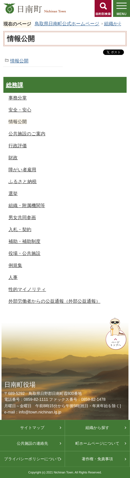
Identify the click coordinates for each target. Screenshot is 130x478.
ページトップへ (116, 333)
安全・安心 (19, 109)
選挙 (13, 193)
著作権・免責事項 (97, 459)
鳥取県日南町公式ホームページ (67, 23)
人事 (13, 277)
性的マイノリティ (27, 289)
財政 (13, 157)
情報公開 (19, 60)
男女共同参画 (22, 217)
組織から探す (97, 427)
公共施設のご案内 (26, 133)
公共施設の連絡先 (32, 443)
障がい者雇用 (22, 169)
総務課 (14, 85)
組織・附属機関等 (26, 205)
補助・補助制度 (24, 241)
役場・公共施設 (24, 253)
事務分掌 (17, 97)
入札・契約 (19, 229)
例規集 (15, 265)
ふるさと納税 (22, 181)
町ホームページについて (97, 443)
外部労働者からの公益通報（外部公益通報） (54, 301)
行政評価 (17, 145)
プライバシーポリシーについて (32, 459)
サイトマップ (32, 427)
